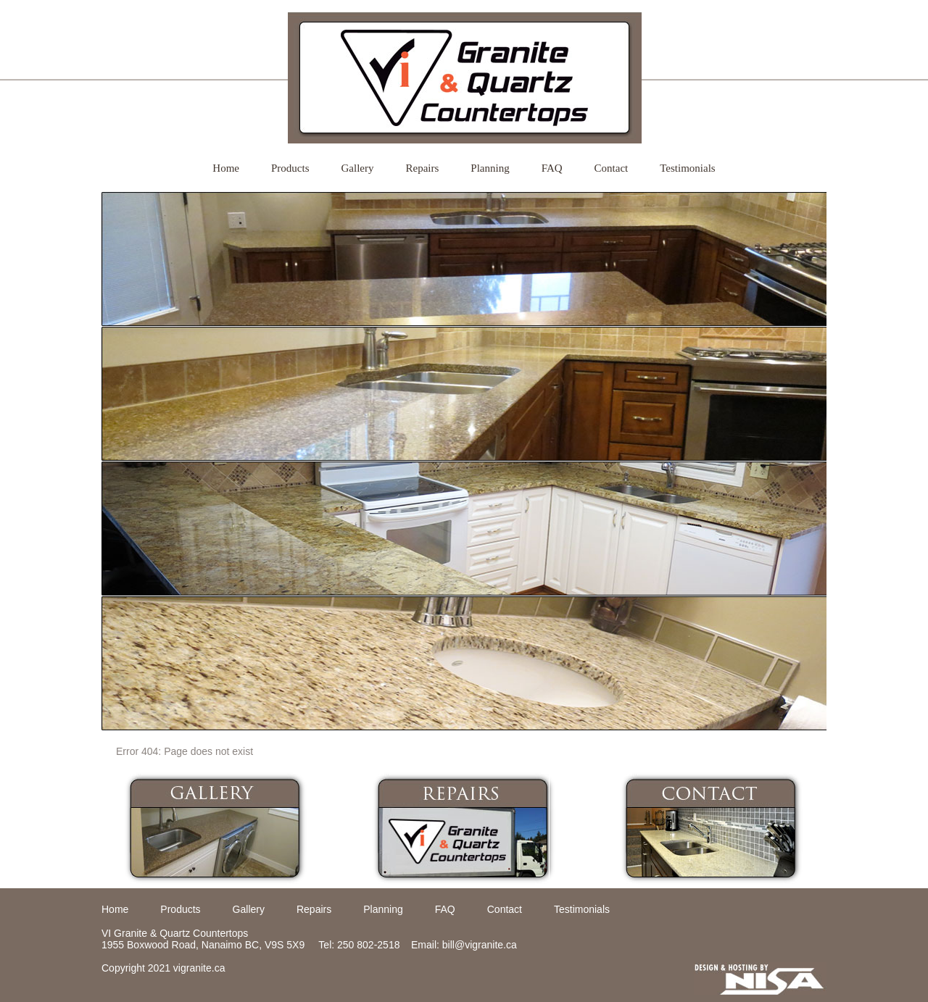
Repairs (422, 168)
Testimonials (687, 168)
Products (290, 168)
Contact (611, 168)
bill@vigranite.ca (479, 945)
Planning (490, 168)
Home (225, 168)
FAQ (552, 168)
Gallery (357, 168)
